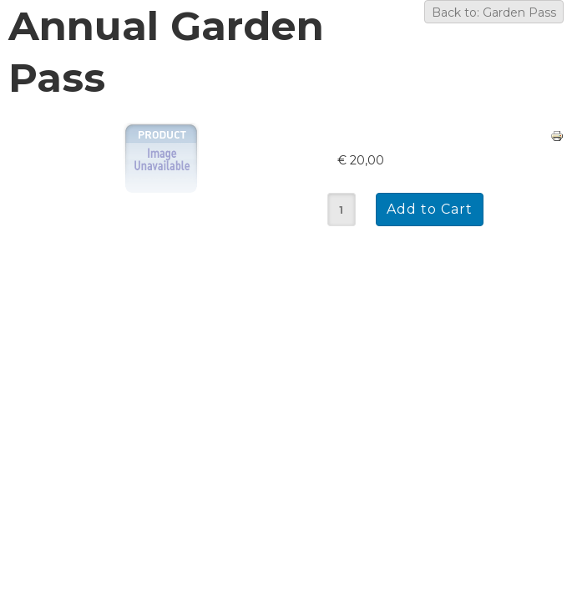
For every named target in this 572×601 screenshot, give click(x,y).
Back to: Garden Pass (494, 12)
